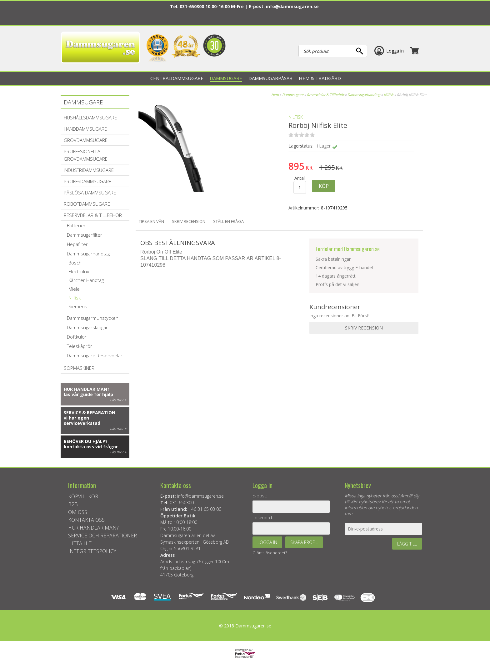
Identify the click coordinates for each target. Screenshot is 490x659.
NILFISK (295, 117)
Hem (275, 94)
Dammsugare (292, 94)
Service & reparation (89, 412)
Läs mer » (118, 399)
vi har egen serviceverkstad (82, 420)
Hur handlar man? (86, 389)
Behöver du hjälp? (86, 441)
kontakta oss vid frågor (91, 447)
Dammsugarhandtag (364, 94)
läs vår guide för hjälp (88, 394)
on (290, 134)
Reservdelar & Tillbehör (325, 94)
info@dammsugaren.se (292, 6)
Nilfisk (388, 94)
